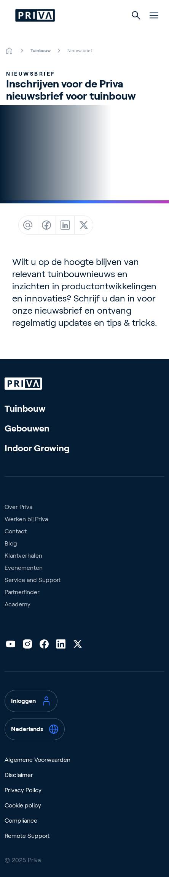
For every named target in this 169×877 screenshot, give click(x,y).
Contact (16, 531)
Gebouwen (27, 428)
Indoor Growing (37, 448)
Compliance (21, 820)
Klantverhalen (23, 555)
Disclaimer (19, 775)
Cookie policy (23, 805)
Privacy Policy (23, 790)
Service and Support (33, 580)
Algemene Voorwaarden (37, 759)
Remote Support (27, 836)
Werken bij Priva (26, 519)
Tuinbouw (25, 408)
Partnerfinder (22, 592)
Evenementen (24, 568)
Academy (17, 604)
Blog (11, 543)
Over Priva (18, 507)
